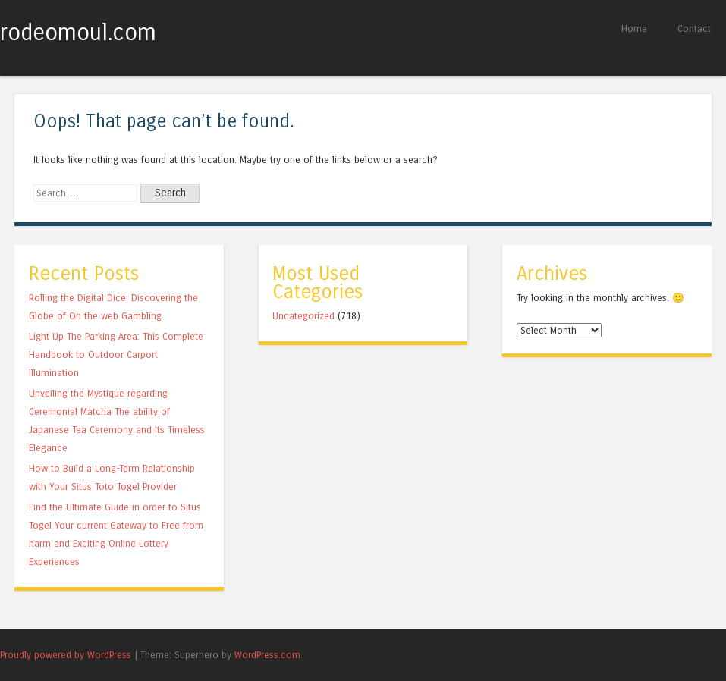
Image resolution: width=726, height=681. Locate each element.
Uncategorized (303, 316)
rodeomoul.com (78, 32)
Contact (694, 28)
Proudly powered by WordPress (65, 655)
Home (634, 28)
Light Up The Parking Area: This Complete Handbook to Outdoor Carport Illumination (116, 354)
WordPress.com (267, 655)
